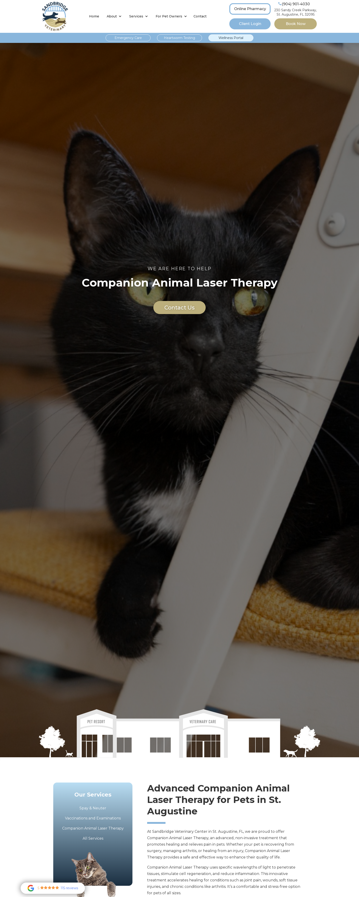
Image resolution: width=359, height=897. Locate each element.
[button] (114, 16)
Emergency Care (128, 38)
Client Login (250, 24)
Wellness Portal (231, 38)
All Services (93, 838)
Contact (200, 16)
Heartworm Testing (179, 38)
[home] (55, 16)
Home (94, 16)
